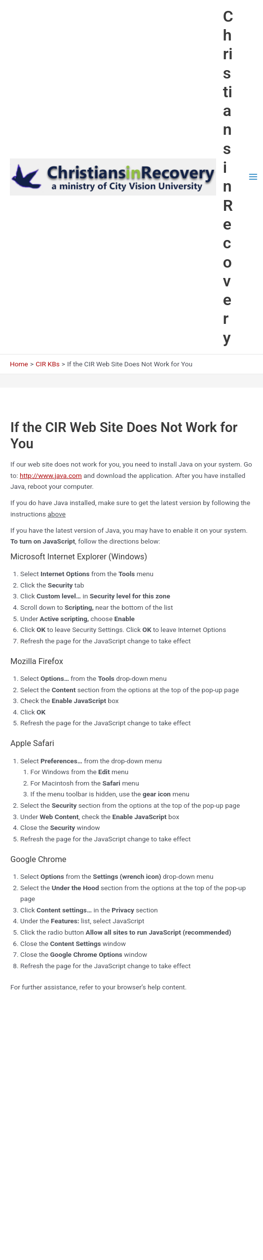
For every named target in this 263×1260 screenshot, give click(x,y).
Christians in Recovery (228, 177)
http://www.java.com (51, 475)
